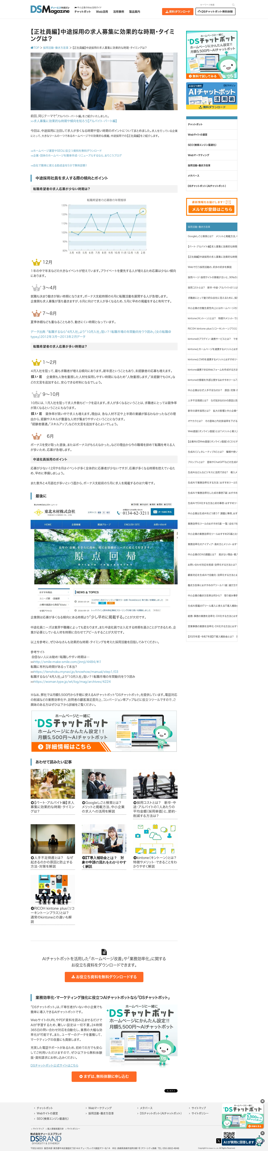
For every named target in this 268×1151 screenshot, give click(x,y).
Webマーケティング (100, 1108)
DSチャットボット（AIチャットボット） (161, 1113)
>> (32, 120)
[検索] (233, 4)
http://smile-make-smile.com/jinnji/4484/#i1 (67, 661)
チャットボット (45, 1108)
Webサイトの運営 (47, 1113)
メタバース (146, 1108)
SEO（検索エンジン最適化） (53, 1118)
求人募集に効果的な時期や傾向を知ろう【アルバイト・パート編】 (75, 120)
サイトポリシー (200, 1113)
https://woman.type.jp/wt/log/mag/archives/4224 (72, 681)
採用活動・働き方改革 (101, 1113)
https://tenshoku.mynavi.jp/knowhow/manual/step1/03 (76, 671)
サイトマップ (199, 1108)
